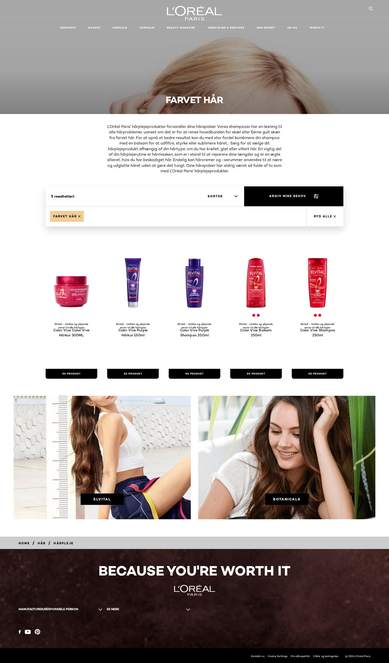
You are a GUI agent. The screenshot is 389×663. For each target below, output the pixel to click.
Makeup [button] (94, 27)
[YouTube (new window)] (28, 632)
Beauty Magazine (181, 27)
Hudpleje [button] (120, 27)
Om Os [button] (292, 27)
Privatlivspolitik (300, 656)
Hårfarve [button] (68, 27)
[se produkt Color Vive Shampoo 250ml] (317, 374)
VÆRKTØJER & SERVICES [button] (226, 27)
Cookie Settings (278, 656)
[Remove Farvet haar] (67, 216)
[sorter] (222, 196)
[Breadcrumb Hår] (42, 543)
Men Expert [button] (266, 27)
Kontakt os (257, 656)
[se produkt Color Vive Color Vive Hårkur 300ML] (71, 374)
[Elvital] (102, 499)
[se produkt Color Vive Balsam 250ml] (256, 374)
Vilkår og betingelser (326, 656)
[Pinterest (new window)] (37, 631)
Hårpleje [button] (147, 27)
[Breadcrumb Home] (24, 543)
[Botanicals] (286, 499)
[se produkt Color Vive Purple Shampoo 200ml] (194, 374)
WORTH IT (317, 27)
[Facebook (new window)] (20, 632)
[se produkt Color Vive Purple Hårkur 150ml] (133, 374)
